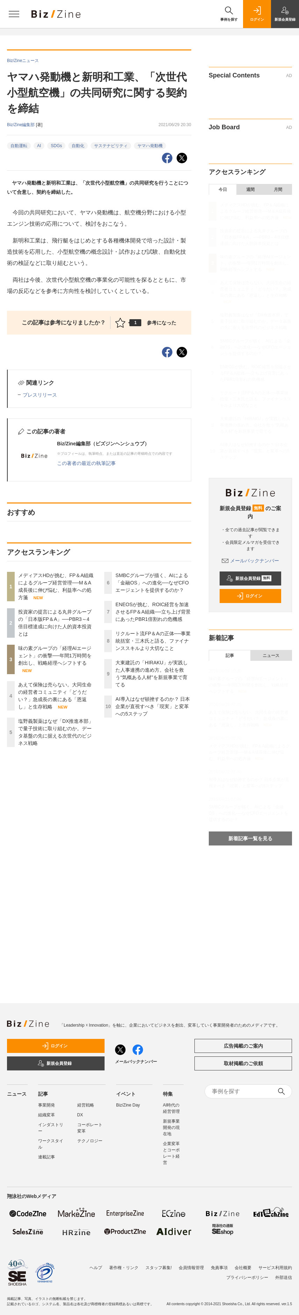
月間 (278, 189)
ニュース (271, 655)
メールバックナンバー (250, 560)
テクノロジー (89, 1140)
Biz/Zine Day (128, 1105)
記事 (230, 655)
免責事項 (219, 1267)
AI (39, 145)
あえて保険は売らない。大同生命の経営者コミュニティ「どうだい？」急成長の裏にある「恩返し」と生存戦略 (255, 289)
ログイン (249, 596)
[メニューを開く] (14, 14)
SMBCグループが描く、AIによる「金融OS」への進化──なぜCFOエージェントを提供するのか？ (152, 583)
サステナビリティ (111, 145)
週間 (250, 189)
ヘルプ (96, 1267)
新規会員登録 (248, 578)
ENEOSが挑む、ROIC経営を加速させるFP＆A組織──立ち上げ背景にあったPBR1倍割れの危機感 (153, 612)
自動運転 (18, 145)
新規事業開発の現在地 (171, 1127)
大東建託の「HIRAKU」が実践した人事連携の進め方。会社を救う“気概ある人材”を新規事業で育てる (255, 425)
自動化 (78, 145)
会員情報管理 (191, 1267)
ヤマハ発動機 (150, 145)
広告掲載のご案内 (243, 1046)
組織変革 (46, 1114)
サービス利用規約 (275, 1267)
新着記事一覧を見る (250, 838)
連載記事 (46, 1157)
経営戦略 (85, 1105)
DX (80, 1114)
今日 (223, 189)
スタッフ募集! (158, 1267)
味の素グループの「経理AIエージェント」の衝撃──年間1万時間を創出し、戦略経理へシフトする (55, 655)
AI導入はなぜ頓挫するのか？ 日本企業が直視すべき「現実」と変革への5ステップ (152, 706)
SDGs (56, 145)
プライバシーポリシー (247, 1277)
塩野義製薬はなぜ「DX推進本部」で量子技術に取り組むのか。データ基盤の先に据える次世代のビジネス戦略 (255, 321)
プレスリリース (40, 395)
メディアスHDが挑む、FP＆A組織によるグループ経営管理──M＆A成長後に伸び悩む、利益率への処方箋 (255, 211)
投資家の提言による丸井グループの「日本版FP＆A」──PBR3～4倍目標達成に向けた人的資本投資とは (254, 237)
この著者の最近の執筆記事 (86, 463)
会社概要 (243, 1267)
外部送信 (283, 1277)
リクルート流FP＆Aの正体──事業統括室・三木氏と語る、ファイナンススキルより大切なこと (153, 641)
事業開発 (46, 1105)
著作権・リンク (123, 1267)
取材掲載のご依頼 (243, 1063)
